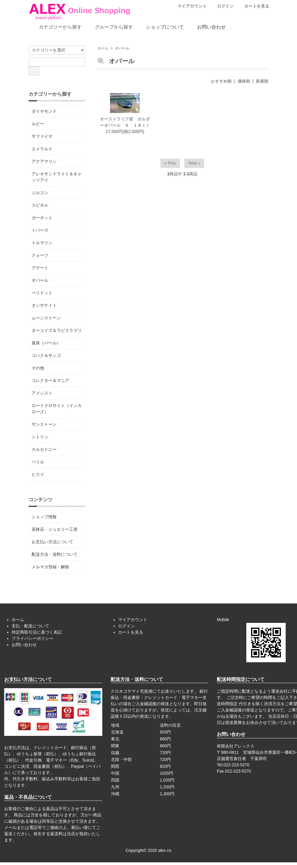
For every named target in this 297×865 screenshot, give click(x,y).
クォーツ (40, 255)
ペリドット (42, 292)
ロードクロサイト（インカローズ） (57, 408)
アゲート (40, 267)
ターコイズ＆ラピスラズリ (57, 330)
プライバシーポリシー (32, 638)
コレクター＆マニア (50, 380)
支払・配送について (30, 625)
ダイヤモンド (44, 111)
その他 (38, 368)
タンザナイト (44, 305)
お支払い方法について (52, 541)
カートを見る (253, 6)
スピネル (40, 205)
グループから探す (109, 26)
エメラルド (42, 148)
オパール (122, 48)
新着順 (262, 81)
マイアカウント (189, 6)
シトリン (40, 436)
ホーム (103, 48)
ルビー (38, 123)
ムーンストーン (46, 317)
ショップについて (160, 26)
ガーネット (42, 217)
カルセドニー (44, 449)
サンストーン (44, 424)
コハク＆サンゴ (46, 355)
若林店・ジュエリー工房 (55, 529)
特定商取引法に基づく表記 (37, 632)
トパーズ (40, 230)
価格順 (244, 81)
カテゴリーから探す (56, 26)
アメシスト (42, 393)
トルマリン (42, 242)
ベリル (38, 461)
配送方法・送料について (55, 554)
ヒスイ (38, 474)
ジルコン (40, 192)
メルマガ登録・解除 (50, 566)
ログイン (222, 6)
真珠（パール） (46, 343)
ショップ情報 (44, 516)
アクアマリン (44, 161)
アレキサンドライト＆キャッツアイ (57, 176)
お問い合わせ (207, 26)
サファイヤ (42, 136)
